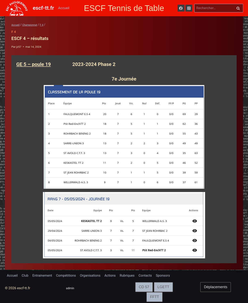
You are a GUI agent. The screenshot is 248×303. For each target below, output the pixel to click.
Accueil (64, 8)
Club (25, 275)
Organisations (93, 275)
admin (71, 288)
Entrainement (44, 275)
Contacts (151, 275)
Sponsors (169, 275)
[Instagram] (188, 8)
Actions (114, 275)
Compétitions (68, 275)
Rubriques (132, 275)
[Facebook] (180, 8)
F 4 (13, 32)
